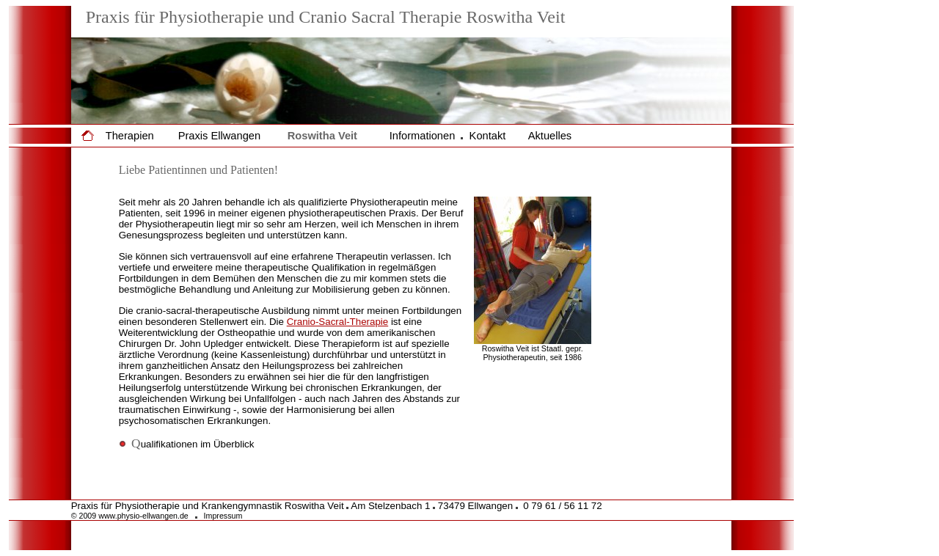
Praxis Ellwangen (219, 136)
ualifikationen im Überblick (187, 444)
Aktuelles (549, 136)
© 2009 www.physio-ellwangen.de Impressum (157, 515)
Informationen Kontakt (448, 136)
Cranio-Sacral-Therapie (338, 321)
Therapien (130, 136)
